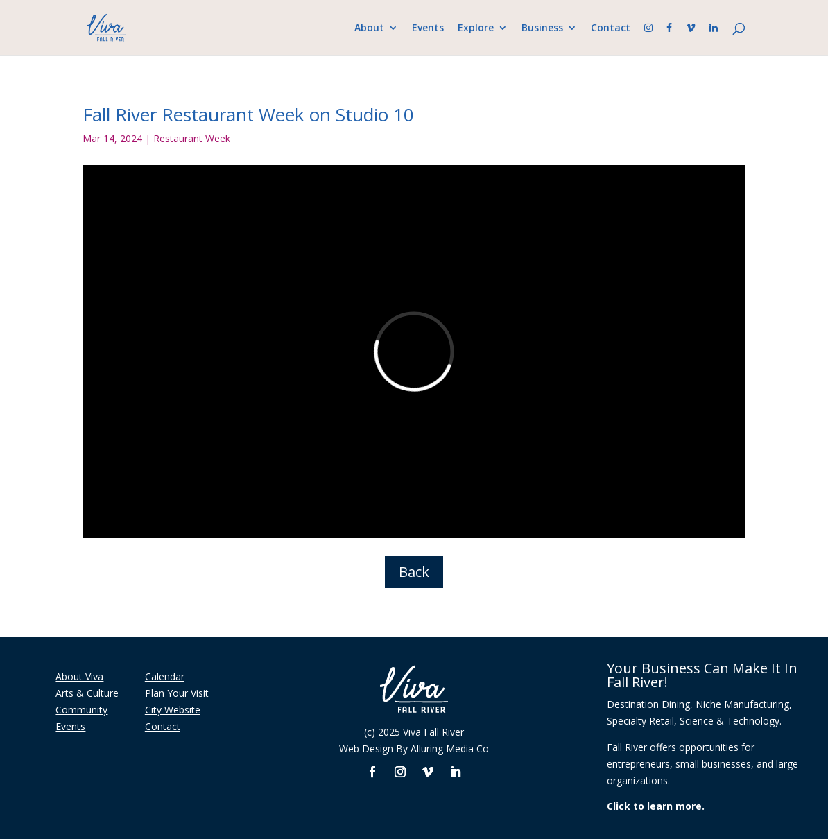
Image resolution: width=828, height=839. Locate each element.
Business (542, 28)
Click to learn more (654, 806)
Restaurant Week (191, 138)
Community (81, 709)
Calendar (164, 676)
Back (414, 571)
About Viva (79, 676)
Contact (610, 28)
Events (428, 28)
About (369, 28)
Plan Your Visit (177, 693)
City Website (172, 709)
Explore (476, 28)
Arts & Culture (87, 693)
